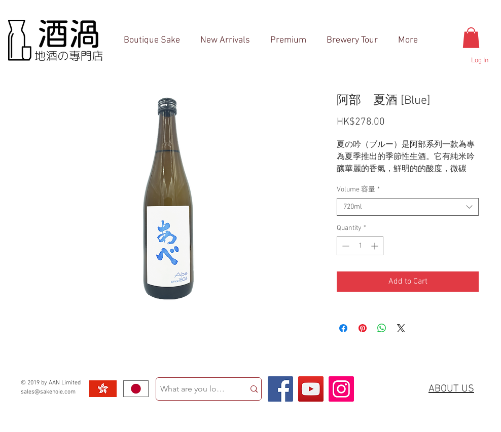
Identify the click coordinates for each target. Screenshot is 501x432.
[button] (471, 37)
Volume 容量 (358, 189)
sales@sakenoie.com (48, 392)
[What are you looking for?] (192, 389)
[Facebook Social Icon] (280, 389)
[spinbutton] (360, 246)
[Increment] (375, 246)
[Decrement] (344, 246)
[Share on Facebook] (343, 328)
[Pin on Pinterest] (362, 328)
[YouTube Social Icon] (311, 389)
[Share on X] (401, 328)
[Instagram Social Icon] (341, 389)
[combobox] (408, 207)
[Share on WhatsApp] (382, 328)
